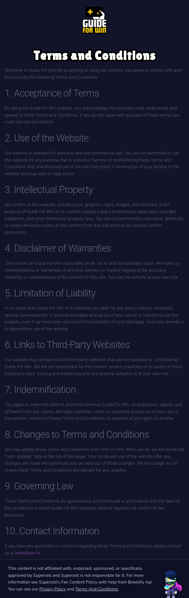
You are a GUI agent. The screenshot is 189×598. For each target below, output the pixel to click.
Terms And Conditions (96, 589)
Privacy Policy (52, 589)
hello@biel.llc (28, 553)
